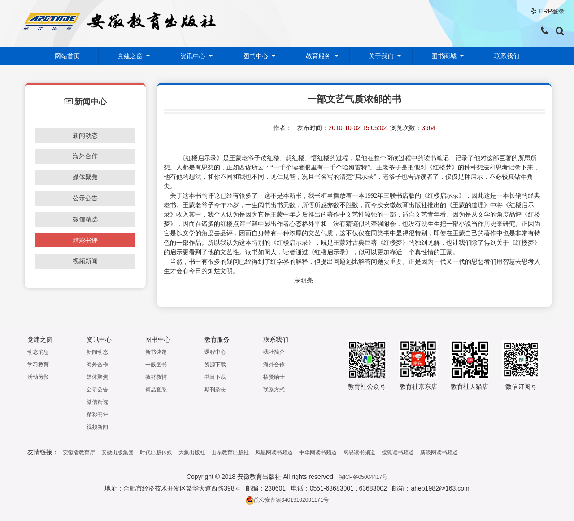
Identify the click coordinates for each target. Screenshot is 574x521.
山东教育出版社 (230, 452)
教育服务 (318, 56)
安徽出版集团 (117, 452)
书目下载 (215, 376)
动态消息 (38, 352)
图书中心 (255, 56)
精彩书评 (85, 240)
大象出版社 (191, 452)
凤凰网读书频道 (274, 452)
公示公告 (85, 198)
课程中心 (215, 352)
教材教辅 (156, 376)
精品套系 (156, 389)
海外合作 (85, 156)
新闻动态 (85, 135)
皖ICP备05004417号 (363, 477)
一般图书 (156, 364)
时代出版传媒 (156, 452)
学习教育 (38, 364)
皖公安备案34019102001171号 (286, 500)
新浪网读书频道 (439, 452)
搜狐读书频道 (398, 452)
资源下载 (215, 364)
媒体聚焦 (85, 177)
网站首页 (67, 56)
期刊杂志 (215, 389)
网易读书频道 (359, 452)
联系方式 (274, 389)
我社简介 (274, 352)
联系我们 (506, 56)
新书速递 (156, 352)
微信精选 (85, 219)
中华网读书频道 (318, 452)
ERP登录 (552, 11)
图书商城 (444, 56)
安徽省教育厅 (79, 452)
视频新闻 (85, 261)
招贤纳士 (274, 376)
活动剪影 (38, 376)
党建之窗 (130, 56)
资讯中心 (192, 56)
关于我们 (381, 56)
